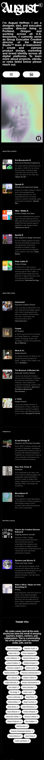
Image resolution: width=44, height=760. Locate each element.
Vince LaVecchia (15, 697)
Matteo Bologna (13, 648)
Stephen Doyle (30, 648)
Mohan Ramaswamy (30, 682)
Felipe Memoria (11, 682)
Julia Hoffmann (12, 658)
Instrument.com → (22, 321)
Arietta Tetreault (30, 712)
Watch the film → (21, 177)
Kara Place (31, 697)
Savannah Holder (13, 716)
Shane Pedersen (14, 721)
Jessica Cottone (31, 716)
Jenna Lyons (31, 668)
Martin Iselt (13, 653)
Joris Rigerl (13, 687)
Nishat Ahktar (14, 702)
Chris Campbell (29, 653)
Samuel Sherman (30, 658)
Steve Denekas (29, 687)
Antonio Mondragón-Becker (22, 731)
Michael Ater (22, 726)
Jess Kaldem (31, 721)
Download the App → (33, 280)
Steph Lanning (30, 702)
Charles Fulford (29, 678)
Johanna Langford (14, 668)
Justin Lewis (28, 692)
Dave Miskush (13, 712)
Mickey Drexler (11, 673)
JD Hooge (14, 692)
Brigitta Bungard (30, 663)
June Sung (30, 736)
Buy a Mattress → (21, 343)
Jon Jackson (13, 678)
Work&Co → (24, 363)
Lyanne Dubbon (13, 663)
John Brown (13, 707)
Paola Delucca (15, 736)
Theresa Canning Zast (30, 673)
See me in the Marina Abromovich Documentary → (27, 389)
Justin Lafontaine (22, 741)
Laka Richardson (29, 707)
